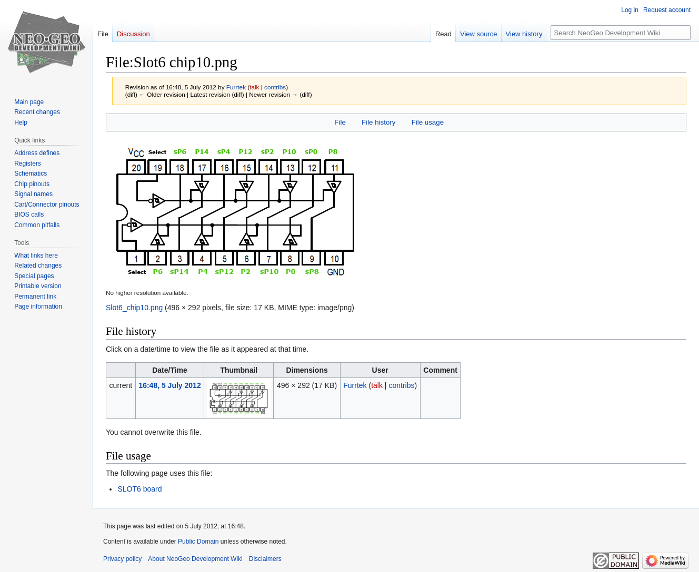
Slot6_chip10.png (134, 307)
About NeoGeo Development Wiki (195, 559)
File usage (428, 122)
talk (254, 87)
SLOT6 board (139, 489)
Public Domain (198, 541)
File (339, 122)
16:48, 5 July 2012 (169, 385)
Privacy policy (122, 559)
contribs (275, 87)
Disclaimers (265, 559)
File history (378, 122)
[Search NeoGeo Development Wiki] (621, 32)
